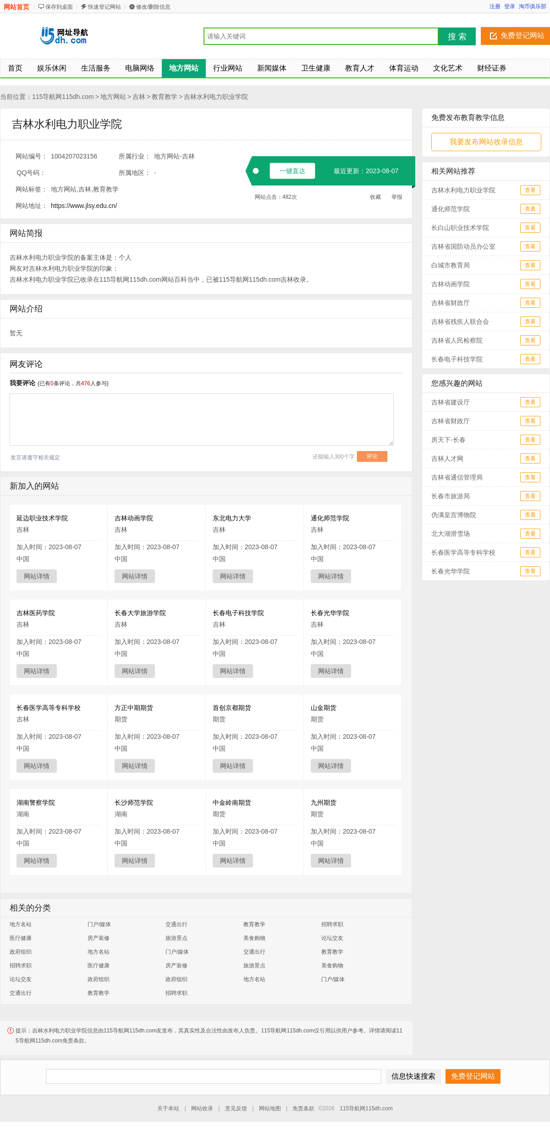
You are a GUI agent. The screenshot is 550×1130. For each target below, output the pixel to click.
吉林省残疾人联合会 (460, 321)
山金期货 (323, 707)
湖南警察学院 (35, 802)
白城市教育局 (450, 265)
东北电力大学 (232, 518)
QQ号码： (31, 172)
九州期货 (323, 802)
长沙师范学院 (134, 802)
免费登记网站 (522, 35)
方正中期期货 (134, 707)
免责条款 (303, 1108)
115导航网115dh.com (63, 96)
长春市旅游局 (450, 496)
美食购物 (254, 938)
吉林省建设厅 (450, 402)
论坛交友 (332, 938)
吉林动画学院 (134, 518)
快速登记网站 (104, 7)
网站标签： (32, 189)
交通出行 (176, 924)
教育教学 (164, 96)
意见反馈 (236, 1108)
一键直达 (292, 171)
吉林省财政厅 (450, 302)
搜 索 (457, 36)
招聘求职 (332, 924)
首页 (15, 68)
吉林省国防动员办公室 (463, 246)
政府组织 (21, 952)
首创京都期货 (232, 707)
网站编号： (32, 156)
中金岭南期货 (232, 802)
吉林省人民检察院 (457, 340)
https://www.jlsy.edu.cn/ (84, 205)
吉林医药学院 (35, 613)
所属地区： (135, 172)
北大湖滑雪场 (450, 533)
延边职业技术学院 (42, 518)
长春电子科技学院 (238, 613)
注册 (495, 6)
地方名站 (21, 924)
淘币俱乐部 (532, 6)
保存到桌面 (59, 7)
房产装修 (99, 938)
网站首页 (16, 7)
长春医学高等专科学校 (48, 707)
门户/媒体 (99, 924)
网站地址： (32, 205)
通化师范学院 (330, 518)
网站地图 (270, 1108)
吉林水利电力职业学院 (216, 96)
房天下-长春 (448, 439)
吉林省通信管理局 (457, 477)
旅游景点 (176, 938)
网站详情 (37, 576)
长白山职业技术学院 (460, 227)
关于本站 (168, 1108)
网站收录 (202, 1108)
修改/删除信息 (153, 7)
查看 (530, 190)
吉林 (138, 96)
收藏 (375, 197)
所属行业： (135, 156)
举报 (396, 197)
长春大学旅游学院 (140, 613)
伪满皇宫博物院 (453, 515)
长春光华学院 (330, 613)
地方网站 (113, 96)
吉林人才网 (447, 458)
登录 (509, 6)
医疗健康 (21, 938)
